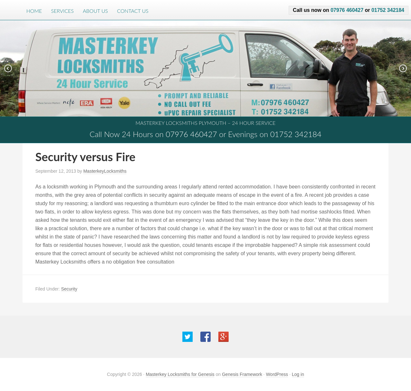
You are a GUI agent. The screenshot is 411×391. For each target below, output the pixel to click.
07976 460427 (346, 10)
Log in (298, 374)
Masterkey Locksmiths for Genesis (180, 374)
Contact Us (133, 11)
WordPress (277, 374)
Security (69, 288)
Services (62, 11)
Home (34, 11)
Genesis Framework (242, 374)
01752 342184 (388, 10)
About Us (95, 11)
